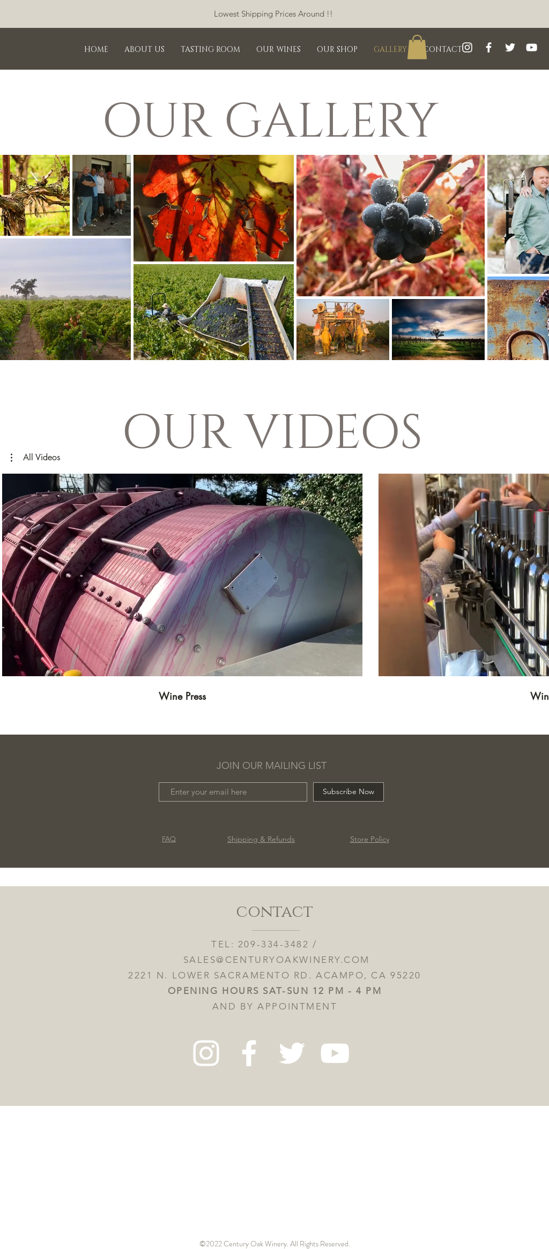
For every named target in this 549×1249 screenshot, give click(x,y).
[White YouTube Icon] (531, 47)
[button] (417, 47)
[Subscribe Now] (348, 792)
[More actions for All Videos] (35, 457)
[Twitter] (510, 47)
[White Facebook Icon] (488, 47)
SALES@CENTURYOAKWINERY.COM (276, 959)
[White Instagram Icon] (467, 47)
